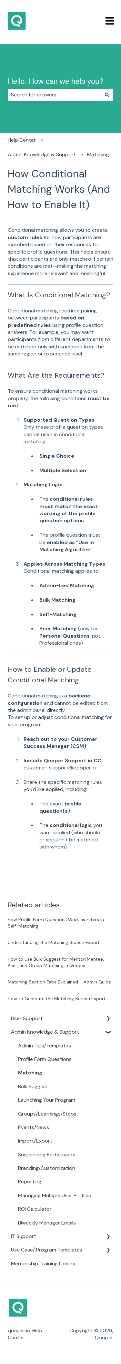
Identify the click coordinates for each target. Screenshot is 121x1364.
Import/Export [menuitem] (35, 1140)
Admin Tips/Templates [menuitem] (44, 1045)
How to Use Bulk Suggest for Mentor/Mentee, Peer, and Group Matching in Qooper (56, 962)
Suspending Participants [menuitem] (47, 1154)
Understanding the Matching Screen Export (54, 942)
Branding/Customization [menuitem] (46, 1168)
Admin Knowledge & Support (42, 154)
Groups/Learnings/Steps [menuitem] (47, 1113)
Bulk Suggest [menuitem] (33, 1086)
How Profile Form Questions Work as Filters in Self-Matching (56, 923)
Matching (98, 154)
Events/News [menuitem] (33, 1127)
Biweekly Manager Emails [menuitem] (47, 1222)
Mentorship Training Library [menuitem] (43, 1263)
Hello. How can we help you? (56, 81)
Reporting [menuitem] (29, 1181)
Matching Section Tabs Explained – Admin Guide (59, 982)
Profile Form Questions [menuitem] (45, 1059)
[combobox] (54, 95)
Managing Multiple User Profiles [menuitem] (54, 1195)
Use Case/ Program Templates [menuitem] (46, 1249)
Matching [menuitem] (30, 1072)
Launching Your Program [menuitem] (46, 1100)
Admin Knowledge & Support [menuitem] (45, 1031)
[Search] (107, 95)
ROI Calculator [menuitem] (35, 1209)
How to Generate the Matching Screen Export (57, 998)
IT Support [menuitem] (23, 1236)
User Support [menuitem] (27, 1018)
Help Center (22, 140)
